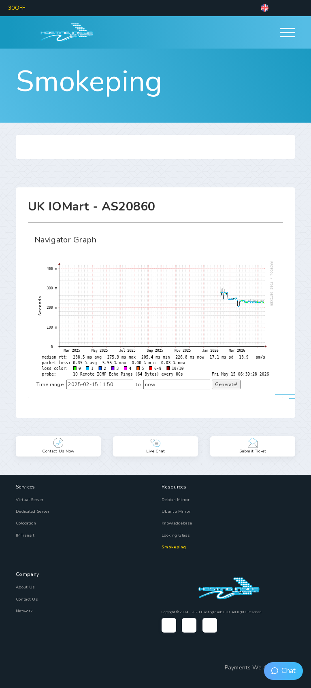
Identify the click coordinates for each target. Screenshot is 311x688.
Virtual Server (29, 500)
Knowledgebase (177, 523)
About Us (25, 587)
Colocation (26, 523)
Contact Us (27, 599)
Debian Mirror (176, 500)
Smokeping (89, 81)
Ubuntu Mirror (176, 511)
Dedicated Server (32, 511)
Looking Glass (176, 535)
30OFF (17, 8)
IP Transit (25, 535)
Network (24, 611)
